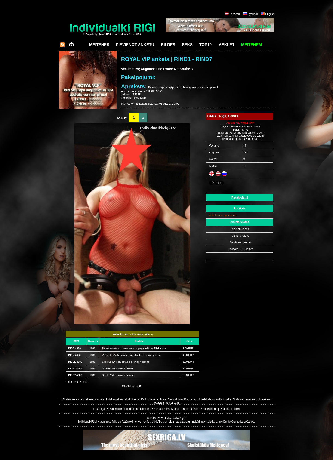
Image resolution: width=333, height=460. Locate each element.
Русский (252, 14)
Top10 (205, 45)
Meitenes (99, 45)
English (269, 14)
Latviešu (235, 14)
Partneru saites (190, 409)
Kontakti (158, 409)
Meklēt (226, 45)
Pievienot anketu (135, 45)
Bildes (168, 45)
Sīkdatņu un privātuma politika (221, 409)
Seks (187, 45)
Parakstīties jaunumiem (123, 409)
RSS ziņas (99, 409)
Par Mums (172, 409)
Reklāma (145, 409)
